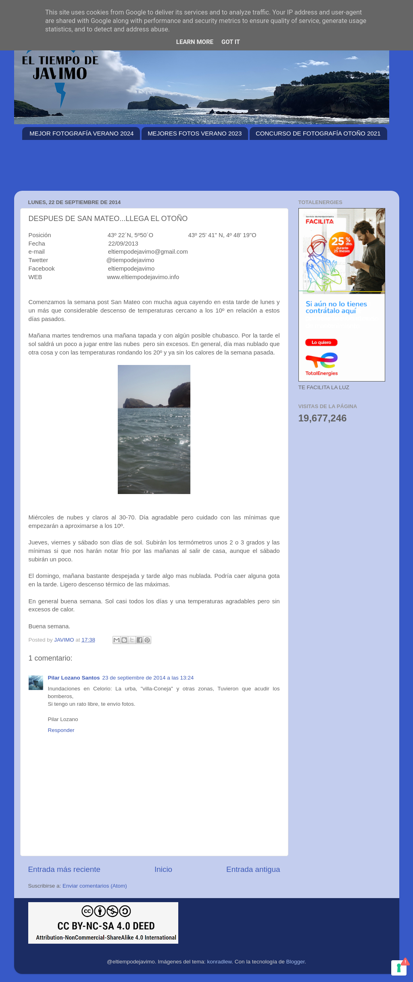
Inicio (163, 869)
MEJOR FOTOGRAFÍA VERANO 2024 (81, 133)
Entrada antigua (253, 869)
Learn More (194, 42)
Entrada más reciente (64, 869)
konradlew (219, 962)
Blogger (295, 962)
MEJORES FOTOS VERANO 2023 (195, 133)
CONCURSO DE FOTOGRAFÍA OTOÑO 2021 (318, 133)
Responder (61, 730)
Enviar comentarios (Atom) (95, 886)
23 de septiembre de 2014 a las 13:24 (148, 678)
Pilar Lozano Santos (74, 678)
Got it (230, 42)
